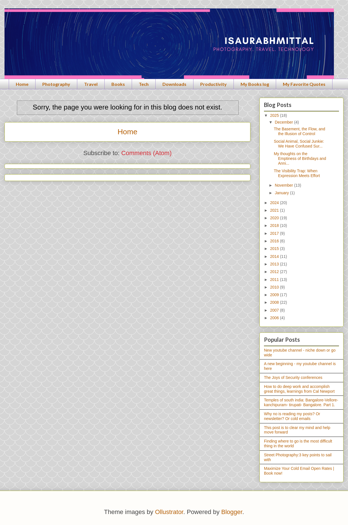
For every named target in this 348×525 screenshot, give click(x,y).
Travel (91, 84)
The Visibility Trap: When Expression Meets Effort (297, 173)
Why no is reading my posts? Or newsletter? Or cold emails (292, 416)
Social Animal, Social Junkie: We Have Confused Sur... (299, 143)
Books (118, 84)
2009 (275, 294)
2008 (275, 302)
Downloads (174, 84)
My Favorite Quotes (304, 84)
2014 (275, 256)
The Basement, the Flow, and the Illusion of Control (299, 131)
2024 (275, 202)
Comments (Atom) (146, 153)
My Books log (255, 84)
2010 (275, 287)
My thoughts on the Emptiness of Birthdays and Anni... (300, 158)
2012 (275, 271)
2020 (275, 218)
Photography (56, 84)
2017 (275, 233)
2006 (275, 318)
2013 (275, 264)
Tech (144, 84)
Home (22, 84)
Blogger (232, 511)
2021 (275, 210)
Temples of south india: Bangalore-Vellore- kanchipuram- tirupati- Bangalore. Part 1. (301, 402)
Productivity (213, 84)
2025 (275, 115)
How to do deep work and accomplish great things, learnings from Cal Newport (299, 389)
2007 (275, 310)
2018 (275, 225)
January (282, 193)
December (284, 122)
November (284, 185)
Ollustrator (169, 511)
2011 (275, 279)
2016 (275, 241)
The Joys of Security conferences (293, 377)
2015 (275, 248)
